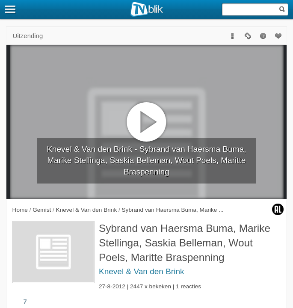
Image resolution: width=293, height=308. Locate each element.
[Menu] (10, 9)
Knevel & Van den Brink (141, 271)
